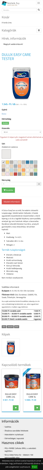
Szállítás (8, 426)
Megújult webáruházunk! (13, 44)
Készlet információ (12, 201)
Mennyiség (6, 180)
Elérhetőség (6, 119)
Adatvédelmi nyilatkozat (14, 434)
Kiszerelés (6, 128)
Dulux (4, 113)
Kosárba (8, 190)
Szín (10, 150)
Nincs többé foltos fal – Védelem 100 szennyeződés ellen (19, 456)
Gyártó (4, 109)
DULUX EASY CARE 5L (32, 395)
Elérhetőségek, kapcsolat (14, 438)
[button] (3, 162)
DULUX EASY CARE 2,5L (11, 395)
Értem (34, 466)
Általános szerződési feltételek (16, 430)
